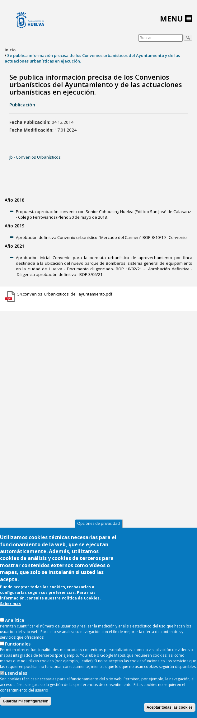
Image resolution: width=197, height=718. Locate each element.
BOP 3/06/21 (90, 274)
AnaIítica (14, 622)
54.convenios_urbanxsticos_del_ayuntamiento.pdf (64, 294)
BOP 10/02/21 (129, 269)
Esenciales (16, 675)
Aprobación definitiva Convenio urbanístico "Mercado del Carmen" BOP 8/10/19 (91, 237)
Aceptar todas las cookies (170, 709)
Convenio (178, 237)
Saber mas (10, 605)
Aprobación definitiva (168, 269)
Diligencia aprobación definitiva (46, 274)
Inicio (10, 50)
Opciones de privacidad (98, 525)
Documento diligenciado (90, 269)
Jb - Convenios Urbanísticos (35, 157)
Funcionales (17, 645)
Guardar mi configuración (26, 703)
